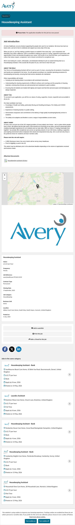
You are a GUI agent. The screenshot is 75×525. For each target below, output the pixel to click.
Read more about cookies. (37, 517)
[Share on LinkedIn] (18, 349)
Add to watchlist (37, 328)
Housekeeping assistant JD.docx (17, 161)
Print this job (37, 334)
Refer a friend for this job (37, 339)
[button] (37, 186)
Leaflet (54, 204)
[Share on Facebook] (5, 349)
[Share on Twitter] (12, 349)
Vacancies (6, 16)
